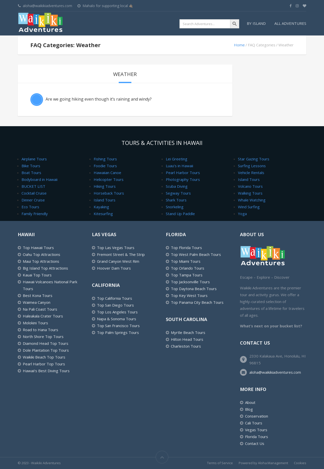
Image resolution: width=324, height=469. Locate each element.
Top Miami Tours (185, 261)
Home (239, 44)
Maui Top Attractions (41, 261)
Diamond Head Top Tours (45, 343)
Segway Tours (178, 193)
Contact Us (254, 443)
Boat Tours (31, 172)
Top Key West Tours (189, 295)
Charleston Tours (186, 346)
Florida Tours (256, 436)
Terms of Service (220, 463)
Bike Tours (31, 165)
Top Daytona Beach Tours (194, 288)
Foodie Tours (105, 165)
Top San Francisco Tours (118, 325)
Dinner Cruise (33, 199)
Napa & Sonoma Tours (116, 318)
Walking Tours (250, 193)
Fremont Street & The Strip (121, 254)
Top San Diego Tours (115, 305)
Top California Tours (114, 298)
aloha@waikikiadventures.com (275, 372)
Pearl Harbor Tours (183, 172)
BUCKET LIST (33, 186)
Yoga (242, 213)
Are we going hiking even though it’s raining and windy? (99, 99)
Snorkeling (175, 206)
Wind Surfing (249, 206)
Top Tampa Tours (186, 274)
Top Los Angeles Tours (117, 311)
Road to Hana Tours (40, 329)
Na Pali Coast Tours (40, 309)
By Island (256, 23)
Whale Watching (252, 199)
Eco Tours (30, 206)
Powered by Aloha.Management (263, 463)
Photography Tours (183, 179)
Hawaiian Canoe (107, 172)
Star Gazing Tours (253, 158)
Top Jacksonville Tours (190, 281)
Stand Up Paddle (180, 213)
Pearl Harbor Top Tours (44, 363)
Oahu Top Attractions (41, 254)
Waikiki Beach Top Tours (44, 357)
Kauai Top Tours (37, 274)
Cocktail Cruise (34, 193)
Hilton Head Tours (187, 339)
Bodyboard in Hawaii (39, 179)
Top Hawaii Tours (38, 247)
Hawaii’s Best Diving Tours (46, 370)
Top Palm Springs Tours (118, 332)
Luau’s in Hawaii (179, 165)
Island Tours (104, 199)
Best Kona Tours (37, 295)
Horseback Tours (109, 193)
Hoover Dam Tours (114, 268)
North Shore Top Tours (43, 336)
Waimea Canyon (36, 302)
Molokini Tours (35, 322)
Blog (249, 409)
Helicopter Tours (109, 179)
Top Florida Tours (186, 247)
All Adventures (290, 23)
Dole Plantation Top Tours (46, 350)
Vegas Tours (256, 429)
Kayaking (101, 206)
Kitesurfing (103, 213)
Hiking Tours (105, 186)
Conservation (256, 416)
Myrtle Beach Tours (188, 332)
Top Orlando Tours (187, 268)
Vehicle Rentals (251, 172)
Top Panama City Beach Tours (197, 302)
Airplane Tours (34, 158)
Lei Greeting (176, 158)
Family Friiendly (35, 213)
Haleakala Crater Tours (43, 315)
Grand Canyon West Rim (118, 261)
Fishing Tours (105, 158)
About (250, 402)
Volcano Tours (250, 186)
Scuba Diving (177, 186)
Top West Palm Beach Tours (196, 254)
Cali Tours (253, 422)
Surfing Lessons (252, 165)
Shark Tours (176, 199)
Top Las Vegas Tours (115, 247)
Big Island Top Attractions (45, 268)
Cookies (300, 463)
